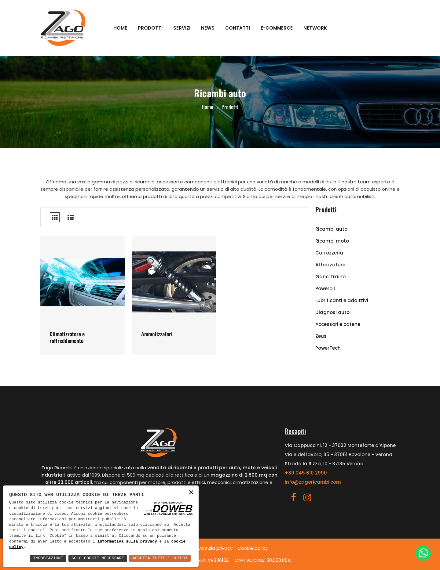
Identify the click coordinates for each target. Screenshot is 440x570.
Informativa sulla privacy (205, 548)
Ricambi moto (332, 241)
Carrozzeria (329, 253)
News (208, 28)
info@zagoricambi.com (313, 482)
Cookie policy (252, 548)
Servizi (181, 28)
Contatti (237, 28)
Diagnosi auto (332, 312)
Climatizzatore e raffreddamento (67, 337)
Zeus (321, 336)
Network (315, 28)
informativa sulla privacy (127, 541)
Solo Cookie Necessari (96, 558)
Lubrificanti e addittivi (341, 300)
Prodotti (150, 28)
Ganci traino (330, 276)
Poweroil (325, 288)
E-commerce (277, 28)
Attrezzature (330, 265)
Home (120, 28)
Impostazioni (45, 558)
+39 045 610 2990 (306, 473)
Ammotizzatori (157, 334)
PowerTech (328, 348)
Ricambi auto (331, 229)
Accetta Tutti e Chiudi (159, 558)
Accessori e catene (337, 324)
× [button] (191, 492)
